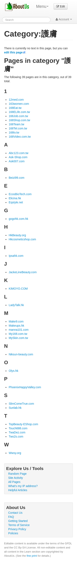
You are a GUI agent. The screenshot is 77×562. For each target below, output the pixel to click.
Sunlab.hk (15, 407)
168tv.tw (14, 132)
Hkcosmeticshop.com (22, 239)
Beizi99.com (16, 177)
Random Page (17, 473)
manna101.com (19, 329)
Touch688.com (18, 428)
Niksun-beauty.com (21, 354)
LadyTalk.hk (16, 305)
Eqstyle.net (16, 202)
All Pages (14, 482)
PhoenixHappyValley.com (25, 387)
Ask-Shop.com (18, 157)
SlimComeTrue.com (21, 403)
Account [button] (64, 19)
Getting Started (18, 521)
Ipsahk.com (16, 255)
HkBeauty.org (17, 235)
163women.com (19, 103)
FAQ (11, 516)
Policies (13, 533)
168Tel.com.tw (18, 128)
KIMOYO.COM (18, 288)
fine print (32, 555)
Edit (60, 6)
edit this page (13, 52)
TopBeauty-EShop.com (23, 424)
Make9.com (16, 321)
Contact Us (15, 512)
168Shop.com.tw (19, 120)
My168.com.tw (18, 333)
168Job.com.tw (18, 116)
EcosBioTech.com (20, 194)
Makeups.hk (16, 325)
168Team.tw (16, 124)
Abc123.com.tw (18, 153)
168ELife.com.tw (19, 112)
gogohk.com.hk (18, 218)
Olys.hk (13, 370)
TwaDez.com (17, 432)
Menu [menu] (42, 6)
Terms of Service (19, 525)
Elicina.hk (15, 198)
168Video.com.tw (20, 136)
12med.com (16, 99)
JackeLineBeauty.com (23, 272)
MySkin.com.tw (18, 338)
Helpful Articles (17, 490)
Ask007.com (16, 161)
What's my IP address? (23, 486)
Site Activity (15, 477)
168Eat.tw (15, 107)
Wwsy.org (15, 453)
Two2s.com (16, 436)
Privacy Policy (17, 529)
